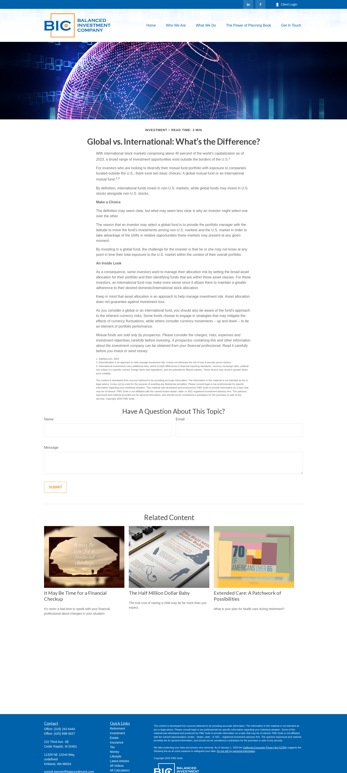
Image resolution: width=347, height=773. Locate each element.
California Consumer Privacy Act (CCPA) (265, 747)
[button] (151, 25)
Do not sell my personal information (236, 751)
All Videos (117, 765)
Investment (117, 733)
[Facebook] (260, 4)
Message (51, 447)
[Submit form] (55, 487)
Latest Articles (119, 761)
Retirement (117, 728)
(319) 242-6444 (64, 729)
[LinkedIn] (248, 4)
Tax (112, 747)
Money (114, 752)
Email (180, 419)
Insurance (116, 742)
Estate (114, 738)
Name (49, 419)
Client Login (286, 4)
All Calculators (120, 770)
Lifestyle (115, 756)
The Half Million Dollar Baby (159, 593)
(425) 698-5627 (64, 733)
